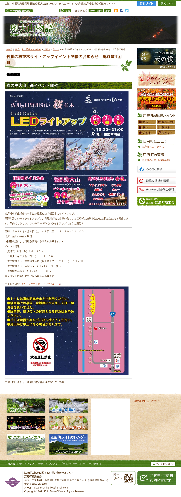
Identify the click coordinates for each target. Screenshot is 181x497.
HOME (9, 49)
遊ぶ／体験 (166, 122)
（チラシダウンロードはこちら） (39, 284)
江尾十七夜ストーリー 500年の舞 (26, 423)
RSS (116, 10)
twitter (127, 10)
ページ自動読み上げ (20, 10)
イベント (166, 132)
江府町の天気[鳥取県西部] (156, 160)
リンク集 (94, 463)
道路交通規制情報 (156, 180)
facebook (121, 10)
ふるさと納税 (156, 170)
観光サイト (167, 3)
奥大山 (56, 49)
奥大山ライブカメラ (26, 444)
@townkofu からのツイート (149, 401)
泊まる (147, 132)
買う (147, 127)
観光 (17, 49)
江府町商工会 (156, 201)
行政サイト (146, 3)
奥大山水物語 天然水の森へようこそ (68, 405)
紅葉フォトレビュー (156, 79)
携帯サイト (123, 478)
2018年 (46, 49)
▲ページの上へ (163, 464)
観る (147, 122)
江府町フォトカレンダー (68, 444)
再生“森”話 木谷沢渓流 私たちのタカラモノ (26, 405)
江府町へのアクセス (153, 146)
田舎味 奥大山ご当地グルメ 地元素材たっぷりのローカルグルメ (68, 423)
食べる (166, 127)
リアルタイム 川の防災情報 (156, 189)
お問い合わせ (156, 478)
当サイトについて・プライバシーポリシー (61, 463)
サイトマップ (26, 463)
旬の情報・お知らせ (31, 49)
